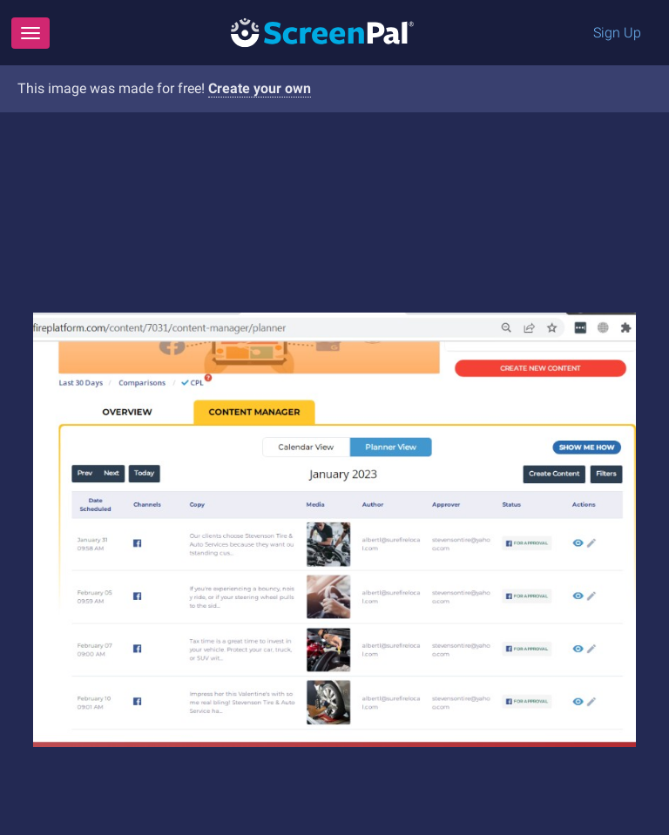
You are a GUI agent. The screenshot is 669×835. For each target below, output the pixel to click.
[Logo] (322, 32)
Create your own (259, 88)
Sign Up (617, 32)
